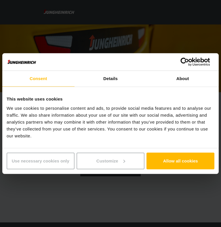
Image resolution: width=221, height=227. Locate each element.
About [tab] (182, 78)
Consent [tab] (38, 78)
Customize (110, 160)
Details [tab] (110, 78)
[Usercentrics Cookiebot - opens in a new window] (189, 62)
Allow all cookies (180, 160)
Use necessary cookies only (40, 160)
